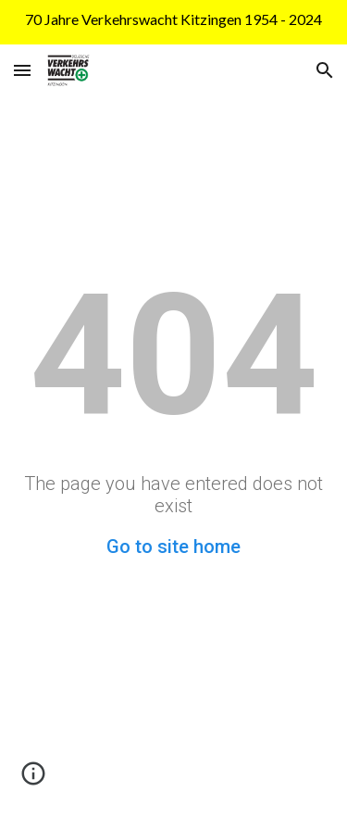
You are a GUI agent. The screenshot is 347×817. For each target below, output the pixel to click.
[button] (22, 69)
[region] (173, 22)
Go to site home (173, 546)
